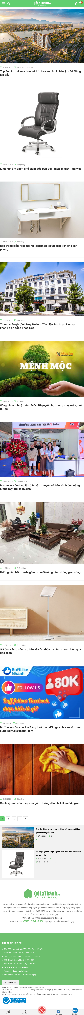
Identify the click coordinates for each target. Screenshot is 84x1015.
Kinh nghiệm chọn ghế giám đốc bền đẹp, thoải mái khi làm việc (40, 168)
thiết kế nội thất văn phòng (46, 862)
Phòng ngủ (21, 242)
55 (20, 819)
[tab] (8, 3)
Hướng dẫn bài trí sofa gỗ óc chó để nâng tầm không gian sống (40, 572)
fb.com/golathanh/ (21, 971)
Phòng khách (22, 481)
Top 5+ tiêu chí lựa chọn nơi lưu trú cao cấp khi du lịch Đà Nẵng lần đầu (58, 831)
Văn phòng (21, 165)
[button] (10, 982)
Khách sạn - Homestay (25, 67)
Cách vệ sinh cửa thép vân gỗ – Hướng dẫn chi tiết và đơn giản (40, 803)
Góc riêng (21, 320)
